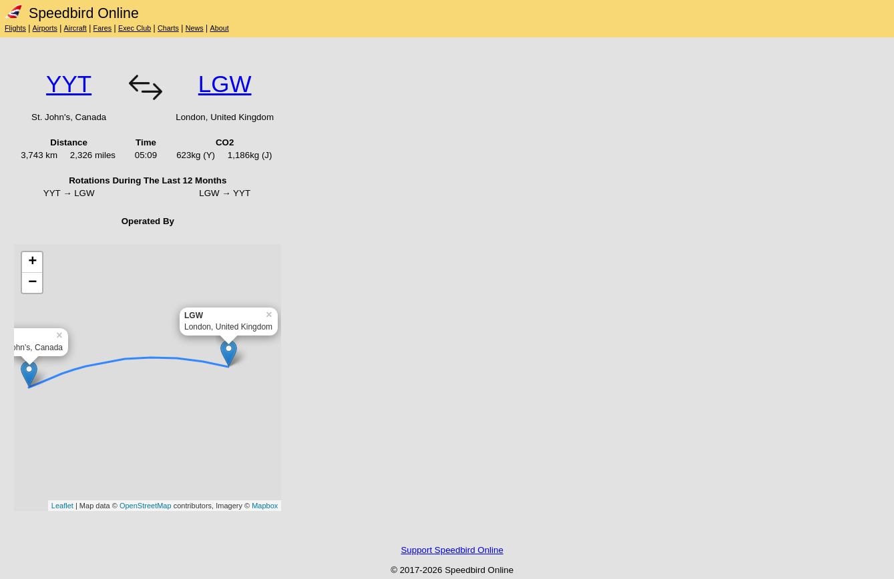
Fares (102, 28)
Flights (15, 28)
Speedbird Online (72, 13)
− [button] (32, 283)
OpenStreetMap (146, 506)
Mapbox (265, 506)
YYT (68, 84)
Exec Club (134, 28)
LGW (225, 84)
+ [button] (32, 262)
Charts (168, 28)
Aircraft (75, 28)
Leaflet (62, 506)
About (219, 28)
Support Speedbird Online (452, 550)
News (195, 28)
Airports (45, 28)
